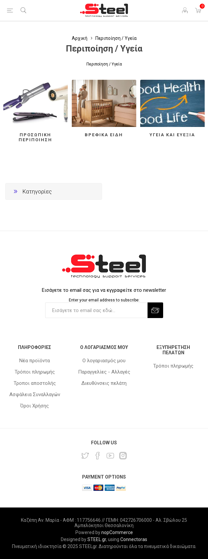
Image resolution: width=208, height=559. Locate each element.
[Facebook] (97, 455)
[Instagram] (123, 455)
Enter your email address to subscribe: (104, 300)
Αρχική (79, 38)
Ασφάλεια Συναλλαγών (34, 394)
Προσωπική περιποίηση (35, 137)
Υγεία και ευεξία (172, 134)
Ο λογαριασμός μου (104, 361)
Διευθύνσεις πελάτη (104, 383)
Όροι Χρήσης (34, 406)
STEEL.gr (96, 539)
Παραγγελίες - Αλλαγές (104, 372)
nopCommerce (117, 532)
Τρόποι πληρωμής (35, 372)
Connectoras (133, 539)
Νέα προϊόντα (34, 361)
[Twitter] (85, 455)
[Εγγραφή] (96, 310)
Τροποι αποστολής (35, 383)
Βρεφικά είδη (104, 134)
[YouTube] (110, 455)
